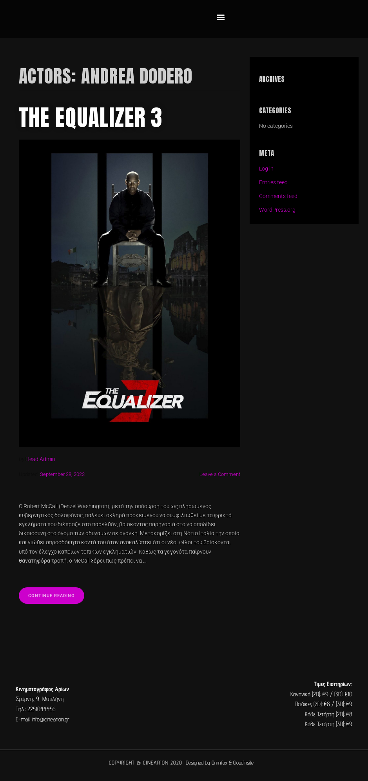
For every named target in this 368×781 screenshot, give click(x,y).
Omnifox (219, 762)
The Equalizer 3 (91, 117)
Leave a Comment (219, 474)
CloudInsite (243, 762)
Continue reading (57, 592)
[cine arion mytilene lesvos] (184, 703)
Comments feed (278, 196)
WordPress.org (277, 210)
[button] (220, 17)
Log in (266, 168)
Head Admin (40, 459)
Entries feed (273, 182)
